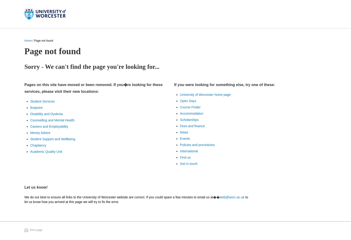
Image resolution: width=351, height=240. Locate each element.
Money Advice (40, 133)
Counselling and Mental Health (52, 120)
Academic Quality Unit (46, 151)
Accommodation (191, 113)
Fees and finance (192, 126)
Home (28, 40)
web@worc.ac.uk (232, 197)
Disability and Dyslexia (46, 114)
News (184, 132)
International (189, 151)
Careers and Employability (49, 126)
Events (185, 138)
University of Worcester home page (205, 95)
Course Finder (190, 107)
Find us (185, 157)
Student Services (42, 101)
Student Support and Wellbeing (52, 139)
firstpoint (36, 108)
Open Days (188, 101)
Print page (36, 230)
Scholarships (189, 120)
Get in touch (189, 164)
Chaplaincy (38, 145)
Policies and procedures (197, 145)
